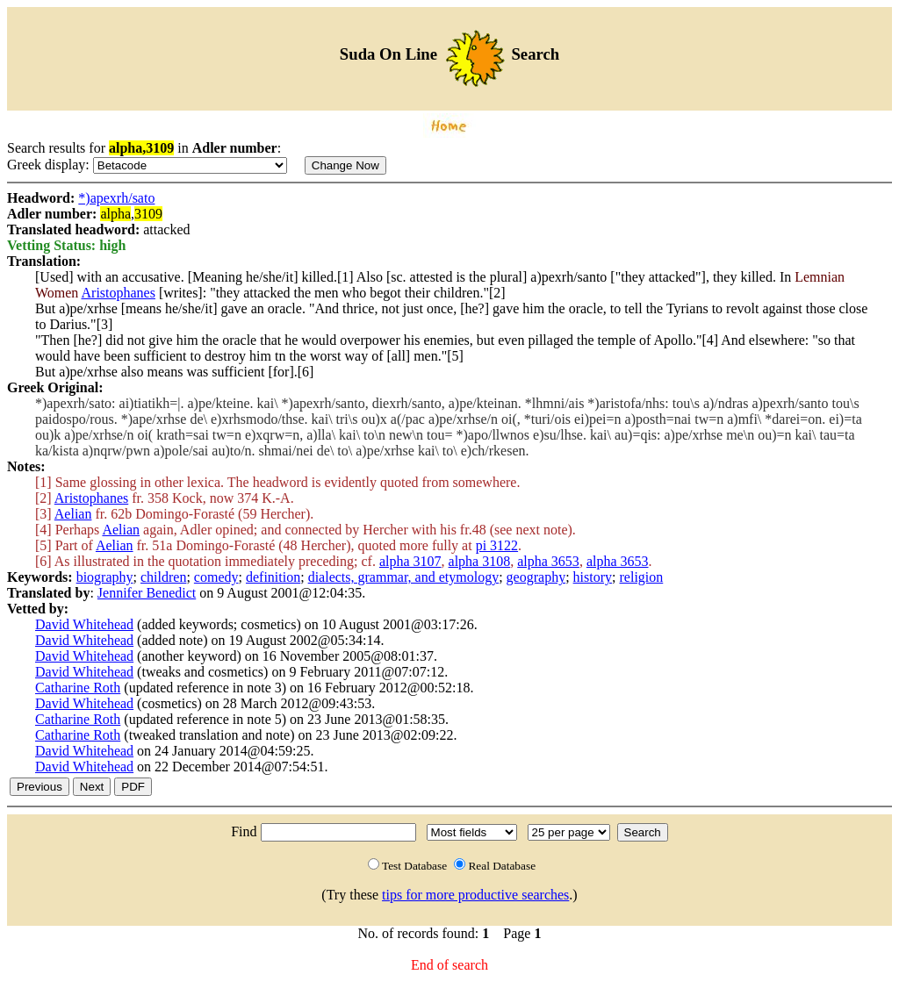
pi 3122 (497, 545)
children (163, 577)
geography (536, 577)
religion (642, 577)
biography (104, 577)
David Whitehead (84, 624)
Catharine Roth (77, 687)
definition (273, 577)
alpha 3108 (480, 561)
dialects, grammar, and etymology (404, 577)
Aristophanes (118, 292)
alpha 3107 (410, 561)
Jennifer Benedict (146, 592)
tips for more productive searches (475, 894)
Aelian (73, 513)
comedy (216, 577)
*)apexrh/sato (116, 197)
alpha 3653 (548, 561)
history (592, 577)
